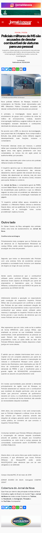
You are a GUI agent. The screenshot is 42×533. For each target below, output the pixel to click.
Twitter (33, 496)
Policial (18, 32)
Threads (26, 499)
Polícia (24, 32)
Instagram (18, 499)
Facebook (7, 499)
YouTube (6, 501)
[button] (2, 22)
